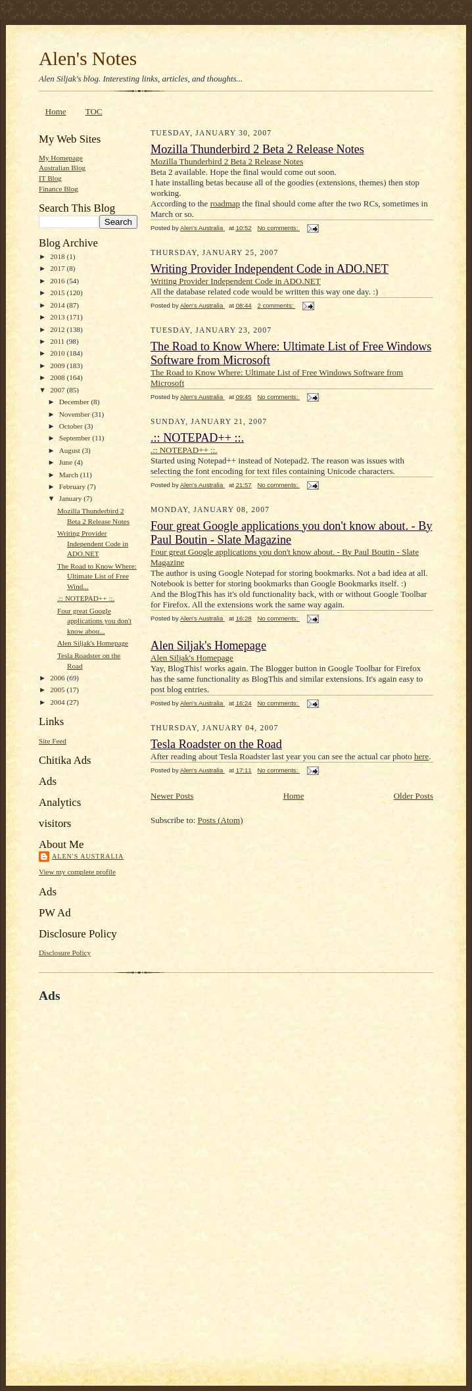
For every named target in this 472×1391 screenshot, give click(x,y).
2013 (58, 317)
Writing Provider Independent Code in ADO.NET (92, 543)
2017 (58, 268)
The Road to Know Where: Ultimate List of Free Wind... (97, 576)
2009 (58, 365)
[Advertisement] (158, 1172)
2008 (58, 377)
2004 (58, 702)
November (75, 414)
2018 (58, 256)
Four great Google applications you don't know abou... (94, 621)
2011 (58, 341)
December (75, 402)
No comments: (278, 227)
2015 (58, 292)
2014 (58, 305)
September (76, 438)
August (70, 450)
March (69, 475)
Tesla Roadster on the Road (216, 744)
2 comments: (276, 305)
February (73, 486)
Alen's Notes (88, 58)
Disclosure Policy (65, 952)
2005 (58, 690)
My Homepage (61, 158)
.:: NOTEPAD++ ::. (85, 598)
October (72, 426)
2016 (58, 281)
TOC (94, 111)
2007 (58, 390)
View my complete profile (77, 872)
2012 (58, 329)
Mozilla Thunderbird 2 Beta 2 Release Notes (257, 149)
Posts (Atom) (220, 820)
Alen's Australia (88, 856)
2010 (58, 353)
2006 (58, 678)
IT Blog (50, 178)
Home (55, 111)
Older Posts (413, 796)
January (71, 498)
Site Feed (52, 741)
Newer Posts (172, 796)
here (421, 756)
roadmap (225, 203)
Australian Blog (62, 168)
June (66, 462)
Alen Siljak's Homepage (92, 643)
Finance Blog (58, 189)
